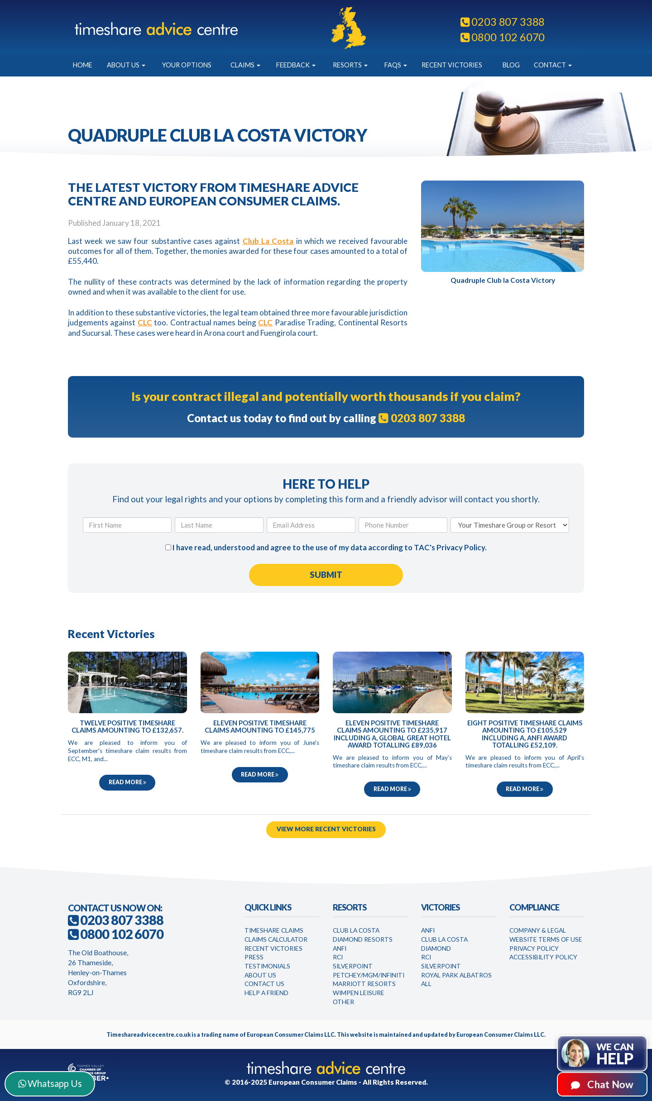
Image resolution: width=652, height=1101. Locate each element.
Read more (127, 782)
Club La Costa (268, 241)
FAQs (395, 65)
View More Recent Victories (326, 829)
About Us (126, 65)
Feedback (296, 65)
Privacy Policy (460, 547)
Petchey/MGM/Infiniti (368, 975)
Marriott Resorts (364, 983)
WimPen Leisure (358, 992)
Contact (553, 65)
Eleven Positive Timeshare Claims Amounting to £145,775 (260, 726)
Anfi (339, 948)
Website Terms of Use (545, 939)
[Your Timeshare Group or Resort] (510, 525)
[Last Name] (219, 525)
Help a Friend (266, 992)
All (426, 983)
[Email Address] (311, 525)
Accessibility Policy (543, 957)
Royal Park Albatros (456, 975)
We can (615, 1054)
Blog (511, 65)
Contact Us (264, 983)
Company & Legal (537, 930)
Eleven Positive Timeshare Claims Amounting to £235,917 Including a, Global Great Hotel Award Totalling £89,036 (392, 733)
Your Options (186, 65)
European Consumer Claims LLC (291, 1034)
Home (82, 65)
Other (343, 1002)
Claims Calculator (275, 939)
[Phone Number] (403, 525)
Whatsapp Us (50, 1083)
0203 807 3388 (502, 21)
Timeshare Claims (273, 930)
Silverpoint (353, 966)
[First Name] (127, 525)
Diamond (436, 948)
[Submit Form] (326, 575)
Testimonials (267, 966)
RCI (338, 957)
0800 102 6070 (502, 37)
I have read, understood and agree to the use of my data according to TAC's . (326, 547)
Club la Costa (444, 939)
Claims (245, 65)
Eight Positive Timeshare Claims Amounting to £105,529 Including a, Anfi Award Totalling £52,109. (524, 733)
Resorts (350, 65)
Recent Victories (452, 65)
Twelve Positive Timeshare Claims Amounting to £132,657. (127, 726)
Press (254, 957)
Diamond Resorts (363, 939)
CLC (145, 322)
